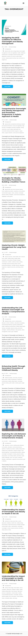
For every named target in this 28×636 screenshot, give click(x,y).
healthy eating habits (20, 326)
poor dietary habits (12, 455)
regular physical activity (11, 58)
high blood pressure (12, 524)
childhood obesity (8, 377)
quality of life (8, 596)
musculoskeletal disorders (15, 452)
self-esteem (20, 528)
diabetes (9, 522)
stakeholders (9, 459)
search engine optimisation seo (13, 129)
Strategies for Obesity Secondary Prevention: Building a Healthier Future (13, 180)
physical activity (16, 54)
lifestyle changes (16, 260)
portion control (17, 263)
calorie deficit (16, 256)
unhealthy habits (8, 598)
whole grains (10, 196)
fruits (3, 191)
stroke (9, 331)
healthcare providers (8, 191)
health (19, 52)
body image (10, 587)
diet (12, 51)
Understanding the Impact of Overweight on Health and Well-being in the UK (13, 578)
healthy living (4, 450)
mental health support (6, 192)
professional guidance (6, 265)
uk (23, 58)
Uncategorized (8, 49)
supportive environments (17, 459)
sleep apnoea (18, 329)
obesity (16, 192)
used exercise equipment (18, 132)
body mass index (14, 521)
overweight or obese (6, 528)
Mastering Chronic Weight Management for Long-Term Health (14, 247)
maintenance (4, 261)
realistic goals (18, 382)
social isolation (20, 596)
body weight (16, 587)
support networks (8, 132)
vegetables (4, 196)
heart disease (5, 524)
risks (11, 457)
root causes (14, 457)
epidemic (4, 448)
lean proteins (22, 191)
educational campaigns (19, 322)
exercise (23, 256)
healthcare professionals (10, 326)
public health (12, 382)
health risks (13, 522)
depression (4, 522)
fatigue (17, 589)
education (10, 447)
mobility (19, 593)
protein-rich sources (11, 56)
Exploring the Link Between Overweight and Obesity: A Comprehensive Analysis (14, 436)
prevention (19, 455)
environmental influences (7, 324)
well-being (18, 267)
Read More (7, 86)
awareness (7, 445)
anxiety (6, 521)
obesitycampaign (12, 46)
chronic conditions (10, 322)
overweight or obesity (11, 454)
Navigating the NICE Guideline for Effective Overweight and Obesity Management (12, 41)
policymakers (5, 455)
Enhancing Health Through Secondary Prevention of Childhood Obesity (13, 368)
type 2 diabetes (14, 331)
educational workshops (16, 124)
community (15, 377)
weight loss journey (11, 267)
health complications (12, 379)
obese (13, 192)
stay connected (19, 58)
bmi (9, 521)
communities (4, 447)
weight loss (4, 59)
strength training (15, 265)
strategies (11, 194)
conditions (4, 589)
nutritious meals (15, 261)
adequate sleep (8, 321)
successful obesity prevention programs (10, 130)
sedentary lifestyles (11, 329)
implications (10, 450)
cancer (13, 321)
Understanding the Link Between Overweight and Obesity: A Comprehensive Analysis (13, 311)
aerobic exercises (8, 256)
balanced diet (7, 51)
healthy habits (17, 258)
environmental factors (17, 447)
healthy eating (11, 258)
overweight (10, 54)
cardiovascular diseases (18, 445)
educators (20, 377)
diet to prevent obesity (18, 189)
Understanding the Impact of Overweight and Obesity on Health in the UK (13, 512)
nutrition (9, 261)
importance (16, 191)
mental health (5, 526)
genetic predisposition (18, 324)
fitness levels (4, 379)
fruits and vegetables (12, 52)
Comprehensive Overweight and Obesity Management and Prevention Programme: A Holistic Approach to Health (14, 112)
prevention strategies (15, 127)
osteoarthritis (14, 526)
